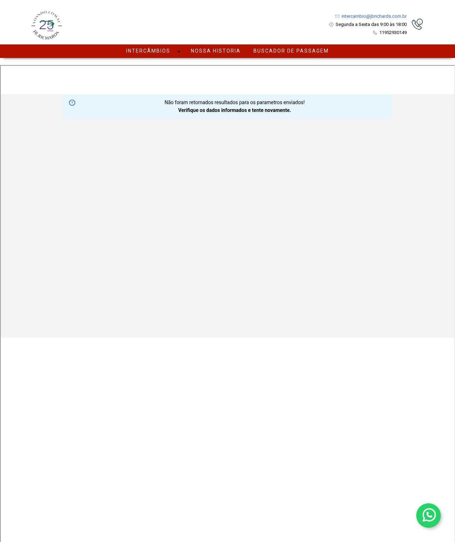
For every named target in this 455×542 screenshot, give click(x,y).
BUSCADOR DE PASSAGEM (291, 51)
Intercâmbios (148, 51)
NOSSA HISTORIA (216, 51)
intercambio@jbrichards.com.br (371, 16)
